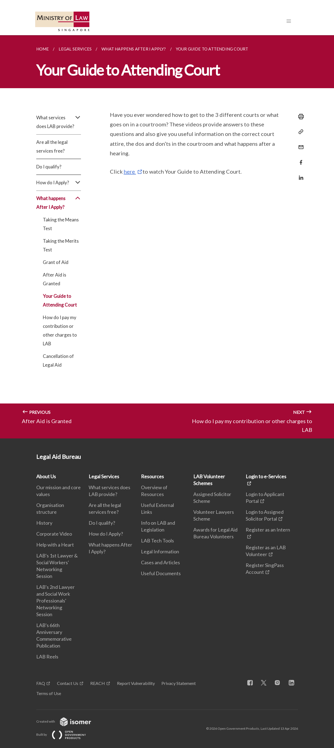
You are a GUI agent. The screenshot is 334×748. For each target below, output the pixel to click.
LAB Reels (47, 657)
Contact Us (67, 683)
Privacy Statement (178, 683)
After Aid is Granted (54, 279)
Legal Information (160, 551)
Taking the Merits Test (61, 245)
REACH (97, 683)
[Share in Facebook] (299, 159)
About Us (46, 476)
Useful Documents (161, 573)
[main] (167, 236)
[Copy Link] (299, 131)
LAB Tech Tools (157, 541)
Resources (152, 476)
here (130, 171)
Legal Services (104, 476)
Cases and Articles (160, 562)
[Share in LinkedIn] (299, 174)
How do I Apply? (58, 182)
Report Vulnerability (136, 683)
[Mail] (299, 143)
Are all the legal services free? (52, 146)
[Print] (299, 116)
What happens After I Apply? (58, 203)
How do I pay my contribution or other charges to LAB (60, 330)
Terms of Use (48, 693)
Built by (65, 734)
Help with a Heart (55, 545)
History (44, 523)
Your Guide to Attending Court (60, 300)
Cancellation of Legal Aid (58, 360)
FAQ (40, 683)
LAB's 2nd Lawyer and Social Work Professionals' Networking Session (55, 600)
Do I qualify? (48, 167)
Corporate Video (54, 534)
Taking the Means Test (61, 224)
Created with (68, 721)
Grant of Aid (55, 262)
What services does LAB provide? (58, 122)
